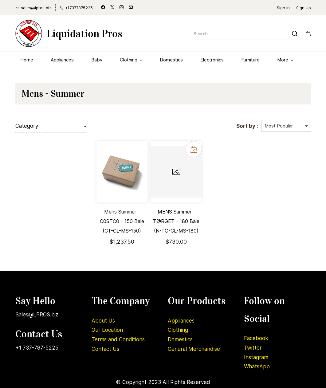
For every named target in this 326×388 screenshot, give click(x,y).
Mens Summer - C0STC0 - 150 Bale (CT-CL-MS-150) (122, 221)
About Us (103, 321)
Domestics (180, 339)
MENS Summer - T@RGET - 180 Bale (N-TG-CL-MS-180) (176, 221)
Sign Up (303, 7)
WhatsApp (257, 366)
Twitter (253, 348)
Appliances (181, 321)
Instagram (256, 357)
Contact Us (105, 349)
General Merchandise (194, 349)
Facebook (256, 338)
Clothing (178, 330)
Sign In (283, 7)
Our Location (107, 330)
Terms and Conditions (118, 339)
